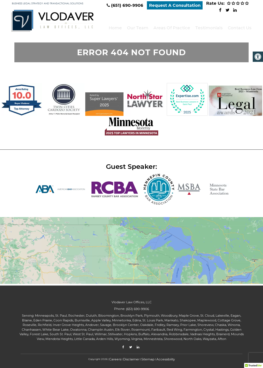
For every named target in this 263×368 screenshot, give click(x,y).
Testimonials (207, 26)
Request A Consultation (175, 5)
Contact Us (237, 26)
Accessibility (165, 359)
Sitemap (148, 359)
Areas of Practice (170, 26)
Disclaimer (131, 359)
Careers (115, 359)
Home (113, 26)
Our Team (136, 26)
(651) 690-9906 (127, 5)
